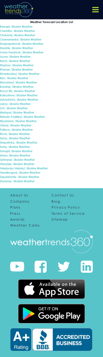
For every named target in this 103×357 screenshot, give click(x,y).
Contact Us (63, 195)
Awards (17, 219)
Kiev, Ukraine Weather (14, 78)
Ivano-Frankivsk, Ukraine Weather (21, 52)
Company (20, 201)
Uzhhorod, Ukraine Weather (17, 159)
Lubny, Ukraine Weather (15, 103)
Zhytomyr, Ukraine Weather (17, 181)
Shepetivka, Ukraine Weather (18, 142)
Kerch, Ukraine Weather (15, 61)
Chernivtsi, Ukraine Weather (17, 35)
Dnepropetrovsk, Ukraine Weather (21, 43)
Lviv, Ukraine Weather (14, 108)
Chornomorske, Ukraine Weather (20, 39)
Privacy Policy (66, 207)
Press (15, 214)
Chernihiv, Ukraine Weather (17, 30)
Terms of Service (68, 214)
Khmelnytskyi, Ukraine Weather (19, 73)
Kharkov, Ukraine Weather (17, 65)
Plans (15, 207)
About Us (19, 195)
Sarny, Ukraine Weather (15, 138)
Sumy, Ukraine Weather (15, 146)
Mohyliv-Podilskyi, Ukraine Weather (22, 116)
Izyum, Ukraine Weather (15, 56)
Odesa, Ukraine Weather (15, 125)
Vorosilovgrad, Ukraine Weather (20, 172)
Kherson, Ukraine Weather (16, 69)
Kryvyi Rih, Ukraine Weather (17, 91)
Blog (56, 201)
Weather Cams (25, 225)
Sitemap (60, 219)
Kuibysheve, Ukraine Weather (19, 95)
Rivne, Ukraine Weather (15, 134)
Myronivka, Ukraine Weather (18, 121)
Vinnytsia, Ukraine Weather (17, 164)
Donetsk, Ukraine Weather (16, 48)
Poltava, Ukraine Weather (16, 129)
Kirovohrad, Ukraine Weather (18, 82)
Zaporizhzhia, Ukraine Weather (19, 176)
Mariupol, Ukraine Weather (17, 112)
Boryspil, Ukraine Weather (16, 26)
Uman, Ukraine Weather (15, 155)
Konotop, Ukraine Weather (17, 86)
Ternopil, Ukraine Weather (16, 151)
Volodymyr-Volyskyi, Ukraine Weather (24, 168)
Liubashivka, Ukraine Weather (19, 99)
